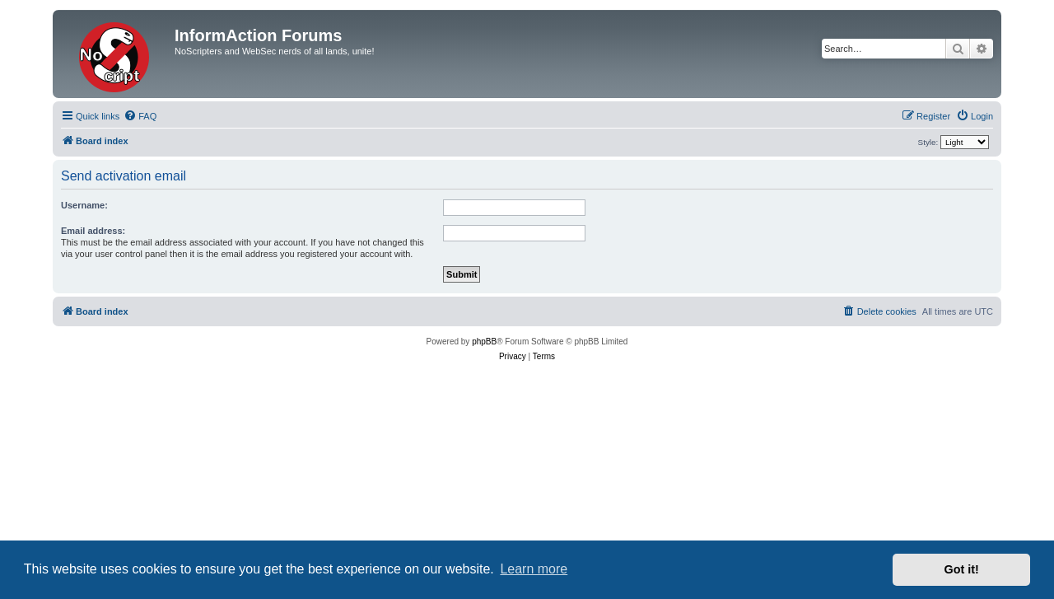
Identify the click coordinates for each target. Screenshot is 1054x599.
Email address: (93, 231)
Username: (84, 205)
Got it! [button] (961, 569)
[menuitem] (140, 116)
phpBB (484, 341)
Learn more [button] (533, 569)
